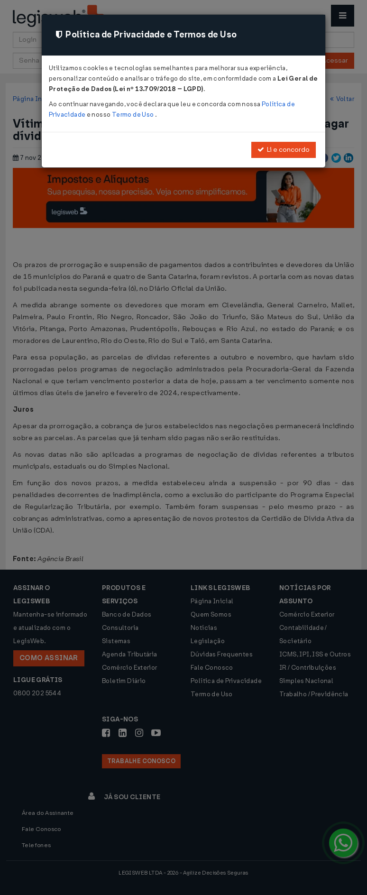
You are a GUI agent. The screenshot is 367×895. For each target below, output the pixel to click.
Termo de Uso (133, 115)
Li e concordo (283, 149)
